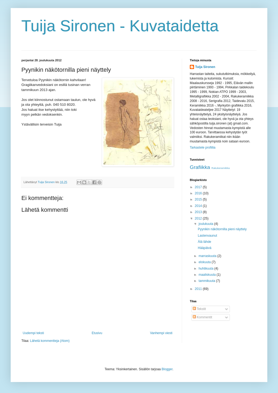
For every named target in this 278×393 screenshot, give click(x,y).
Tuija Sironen (205, 67)
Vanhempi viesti (161, 333)
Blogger (167, 369)
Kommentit (202, 317)
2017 (199, 187)
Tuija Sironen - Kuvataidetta (120, 26)
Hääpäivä (204, 248)
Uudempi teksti (33, 333)
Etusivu (97, 333)
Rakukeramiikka (220, 168)
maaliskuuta (208, 275)
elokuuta (205, 262)
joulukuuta (206, 224)
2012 (199, 218)
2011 (199, 289)
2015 (199, 199)
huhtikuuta (206, 268)
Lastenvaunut (207, 235)
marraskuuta (208, 256)
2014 (199, 206)
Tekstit (199, 309)
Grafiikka (200, 167)
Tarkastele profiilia (202, 147)
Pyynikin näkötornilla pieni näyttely (222, 229)
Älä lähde (204, 242)
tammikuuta (207, 281)
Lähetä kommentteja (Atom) (50, 341)
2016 (199, 193)
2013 (199, 212)
